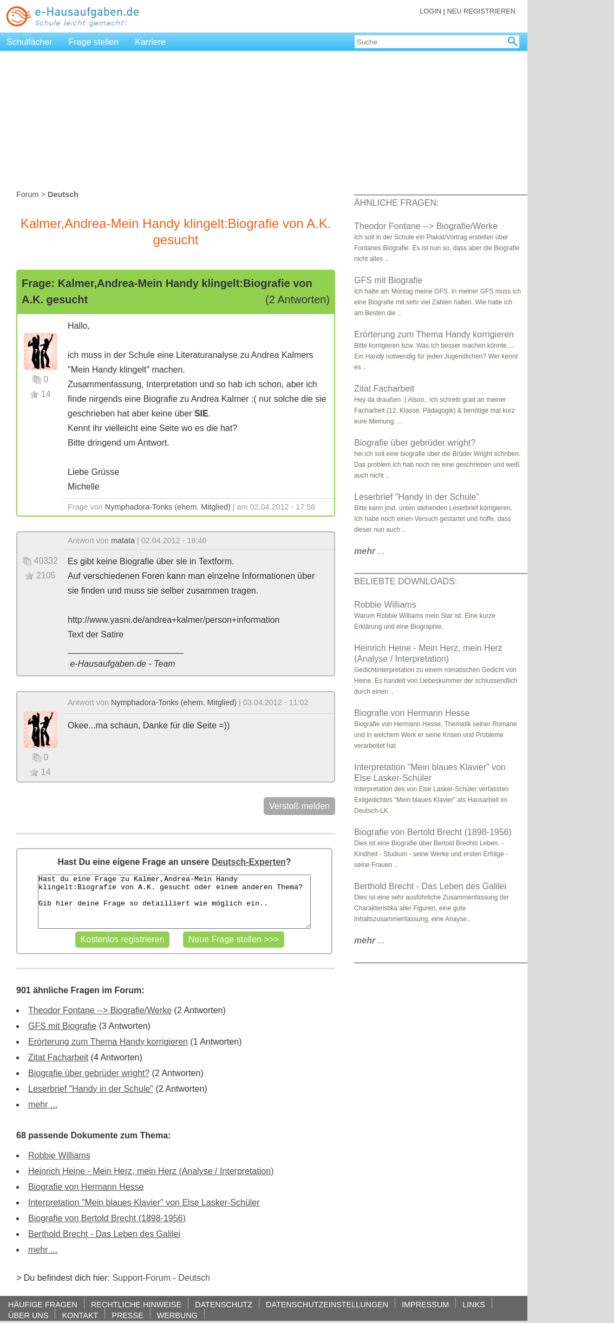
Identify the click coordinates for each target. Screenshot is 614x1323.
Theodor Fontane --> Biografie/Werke (100, 1010)
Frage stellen (94, 42)
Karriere (150, 42)
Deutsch (194, 1277)
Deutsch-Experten (249, 861)
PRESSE (127, 1315)
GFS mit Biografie (62, 1026)
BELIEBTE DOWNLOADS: (405, 581)
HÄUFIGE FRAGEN (42, 1304)
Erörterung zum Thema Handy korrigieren (108, 1041)
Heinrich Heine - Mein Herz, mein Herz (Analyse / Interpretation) (151, 1171)
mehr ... (42, 1104)
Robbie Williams (59, 1155)
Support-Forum (141, 1277)
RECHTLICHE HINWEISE (136, 1304)
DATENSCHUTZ (223, 1304)
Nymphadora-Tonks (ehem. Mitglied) (168, 507)
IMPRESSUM (425, 1304)
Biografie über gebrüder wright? (88, 1073)
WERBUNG (177, 1315)
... (369, 551)
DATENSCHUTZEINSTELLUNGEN (327, 1304)
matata (123, 540)
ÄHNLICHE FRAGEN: (396, 202)
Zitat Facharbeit (58, 1057)
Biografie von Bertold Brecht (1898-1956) (107, 1218)
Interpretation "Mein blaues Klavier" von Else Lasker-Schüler (144, 1202)
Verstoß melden (299, 806)
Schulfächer (29, 42)
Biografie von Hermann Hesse (85, 1186)
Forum (27, 194)
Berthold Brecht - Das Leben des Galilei (104, 1234)
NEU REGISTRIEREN (481, 11)
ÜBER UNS (28, 1315)
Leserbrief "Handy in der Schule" (90, 1088)
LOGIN (430, 11)
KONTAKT (80, 1315)
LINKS (473, 1304)
